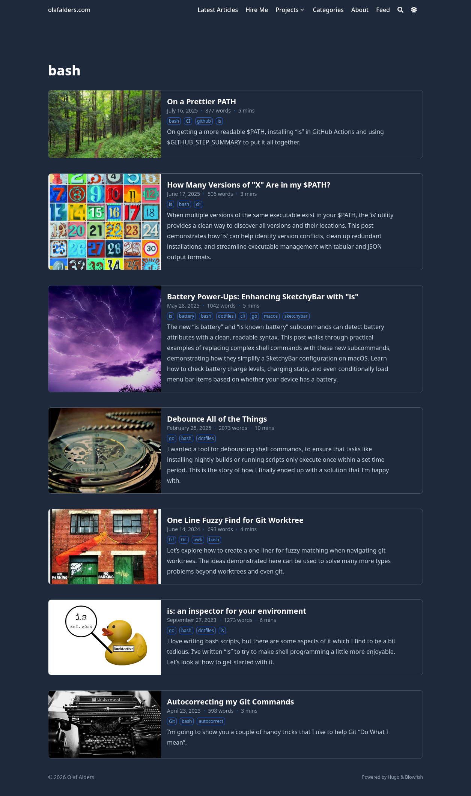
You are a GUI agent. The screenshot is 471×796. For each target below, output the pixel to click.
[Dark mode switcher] (414, 10)
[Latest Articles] (217, 9)
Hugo (393, 777)
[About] (360, 9)
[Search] (400, 10)
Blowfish (414, 777)
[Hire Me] (256, 9)
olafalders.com (69, 10)
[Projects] (286, 9)
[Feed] (383, 9)
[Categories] (328, 9)
